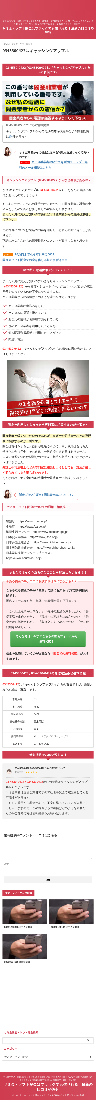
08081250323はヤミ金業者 (18, 927)
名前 (6, 864)
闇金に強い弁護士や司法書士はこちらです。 (47, 494)
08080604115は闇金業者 (17, 962)
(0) (11, 136)
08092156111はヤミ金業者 (65, 927)
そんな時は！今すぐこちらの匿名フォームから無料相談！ (47, 639)
